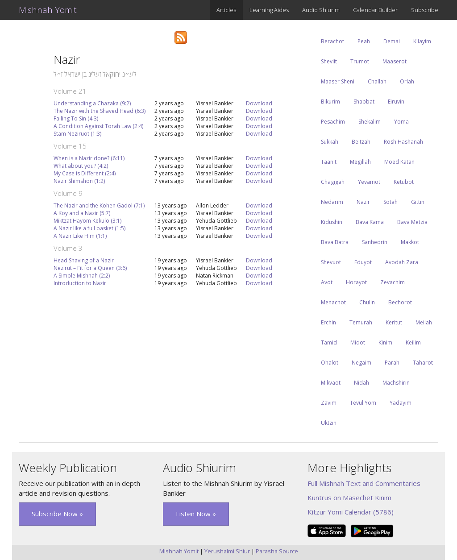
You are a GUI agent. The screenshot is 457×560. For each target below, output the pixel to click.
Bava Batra (335, 242)
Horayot (356, 282)
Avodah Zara (401, 262)
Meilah (423, 322)
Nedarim (332, 202)
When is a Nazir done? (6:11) (89, 158)
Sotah (390, 202)
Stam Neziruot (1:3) (77, 133)
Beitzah (361, 141)
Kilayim (422, 41)
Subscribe (424, 10)
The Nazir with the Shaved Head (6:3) (99, 111)
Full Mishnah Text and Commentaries (363, 483)
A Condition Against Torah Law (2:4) (98, 126)
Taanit (329, 162)
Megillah (360, 162)
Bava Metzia (412, 222)
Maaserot (394, 61)
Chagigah (333, 182)
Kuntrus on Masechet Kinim (349, 497)
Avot (326, 282)
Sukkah (329, 141)
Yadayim (400, 403)
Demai (391, 41)
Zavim (329, 403)
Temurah (360, 322)
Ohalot (329, 362)
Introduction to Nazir (80, 283)
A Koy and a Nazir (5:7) (82, 213)
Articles (226, 10)
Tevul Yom (363, 403)
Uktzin (329, 423)
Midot (357, 342)
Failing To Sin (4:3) (76, 118)
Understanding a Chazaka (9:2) (92, 103)
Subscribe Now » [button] (57, 513)
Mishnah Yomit (48, 10)
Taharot (423, 362)
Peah (363, 41)
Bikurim (330, 101)
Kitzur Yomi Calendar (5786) (350, 511)
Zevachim (392, 282)
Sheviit (329, 61)
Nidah (361, 382)
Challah (377, 81)
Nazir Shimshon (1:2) (79, 181)
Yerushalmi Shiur (227, 551)
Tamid (329, 342)
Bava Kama (370, 222)
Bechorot (400, 302)
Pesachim (333, 121)
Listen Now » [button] (196, 513)
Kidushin (331, 222)
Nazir (363, 202)
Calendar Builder (375, 10)
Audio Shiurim (321, 10)
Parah (392, 362)
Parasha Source (277, 551)
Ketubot (404, 182)
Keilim (413, 342)
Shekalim (369, 121)
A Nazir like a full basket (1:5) (89, 228)
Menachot (333, 302)
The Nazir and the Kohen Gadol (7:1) (99, 205)
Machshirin (396, 382)
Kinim (385, 342)
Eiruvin (396, 101)
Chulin (367, 302)
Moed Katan (399, 162)
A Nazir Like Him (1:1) (80, 236)
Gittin (417, 202)
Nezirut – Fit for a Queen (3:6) (90, 268)
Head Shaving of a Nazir (84, 260)
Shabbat (363, 101)
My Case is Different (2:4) (85, 173)
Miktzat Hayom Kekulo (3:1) (87, 220)
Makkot (410, 242)
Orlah (407, 81)
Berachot (332, 41)
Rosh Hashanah (403, 141)
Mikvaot (331, 382)
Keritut (394, 322)
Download (259, 103)
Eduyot (363, 262)
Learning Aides (269, 10)
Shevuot (331, 262)
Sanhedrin (374, 242)
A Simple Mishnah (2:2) (82, 275)
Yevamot (369, 182)
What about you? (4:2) (81, 166)
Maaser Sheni (337, 81)
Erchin (328, 322)
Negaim (361, 362)
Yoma (401, 121)
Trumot (359, 61)
